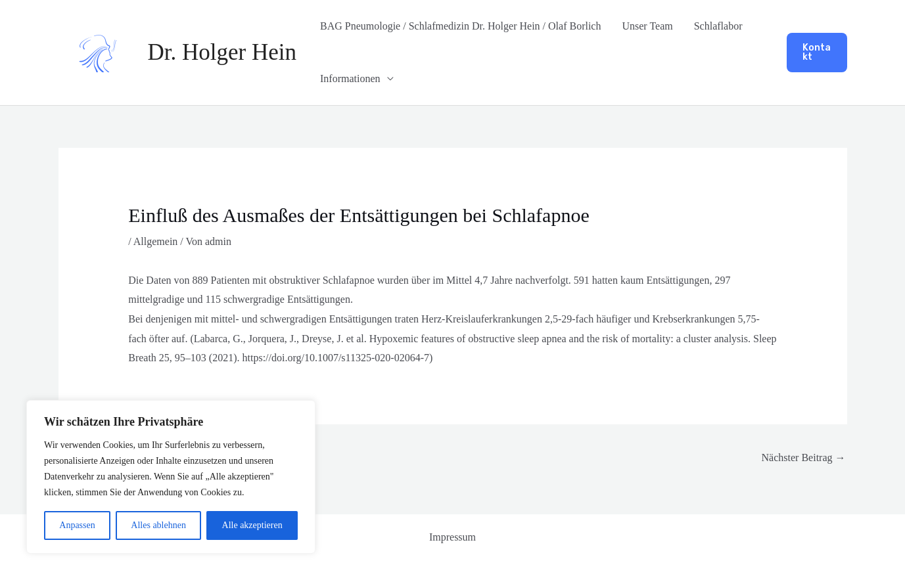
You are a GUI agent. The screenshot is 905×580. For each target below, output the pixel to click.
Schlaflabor (718, 26)
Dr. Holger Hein (222, 52)
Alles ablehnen (158, 525)
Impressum (452, 537)
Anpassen (77, 525)
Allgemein (155, 241)
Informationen (350, 78)
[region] (170, 477)
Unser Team (647, 26)
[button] (817, 52)
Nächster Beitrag (804, 457)
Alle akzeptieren (252, 525)
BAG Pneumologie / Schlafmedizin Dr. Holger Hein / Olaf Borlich (460, 26)
